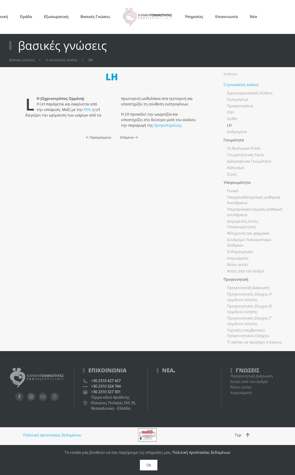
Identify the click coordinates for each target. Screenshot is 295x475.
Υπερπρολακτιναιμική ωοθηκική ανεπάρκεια (254, 212)
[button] (248, 435)
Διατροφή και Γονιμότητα (249, 161)
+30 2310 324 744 (106, 386)
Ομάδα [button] (26, 16)
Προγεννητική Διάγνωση (248, 287)
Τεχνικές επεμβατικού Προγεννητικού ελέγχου (248, 333)
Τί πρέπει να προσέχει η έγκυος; (254, 342)
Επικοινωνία (226, 16)
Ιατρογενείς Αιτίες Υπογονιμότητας (242, 224)
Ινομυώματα (237, 258)
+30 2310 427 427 (106, 380)
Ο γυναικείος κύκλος (241, 84)
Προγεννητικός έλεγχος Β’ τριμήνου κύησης (249, 309)
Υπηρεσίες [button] (194, 16)
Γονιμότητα (234, 140)
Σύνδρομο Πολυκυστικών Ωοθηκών (249, 242)
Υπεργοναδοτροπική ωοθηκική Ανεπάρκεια (253, 200)
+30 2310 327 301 (106, 391)
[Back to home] (147, 17)
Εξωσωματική (56, 16)
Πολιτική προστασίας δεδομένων (52, 435)
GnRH (232, 118)
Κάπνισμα (235, 167)
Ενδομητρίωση (240, 251)
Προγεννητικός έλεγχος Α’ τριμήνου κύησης (249, 297)
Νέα (253, 16)
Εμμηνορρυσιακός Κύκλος (250, 93)
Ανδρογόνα (237, 131)
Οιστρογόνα (237, 99)
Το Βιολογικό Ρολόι (244, 148)
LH (229, 125)
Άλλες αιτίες (237, 264)
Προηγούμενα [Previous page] (98, 137)
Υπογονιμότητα (237, 182)
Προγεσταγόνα (240, 105)
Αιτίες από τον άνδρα (245, 271)
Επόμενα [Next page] (129, 137)
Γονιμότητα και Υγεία (245, 154)
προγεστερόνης (167, 125)
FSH (87, 109)
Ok (148, 465)
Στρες (232, 174)
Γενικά (232, 190)
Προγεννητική (236, 279)
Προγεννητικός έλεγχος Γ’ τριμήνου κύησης (249, 321)
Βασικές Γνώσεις (95, 16)
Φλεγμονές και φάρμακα (248, 233)
